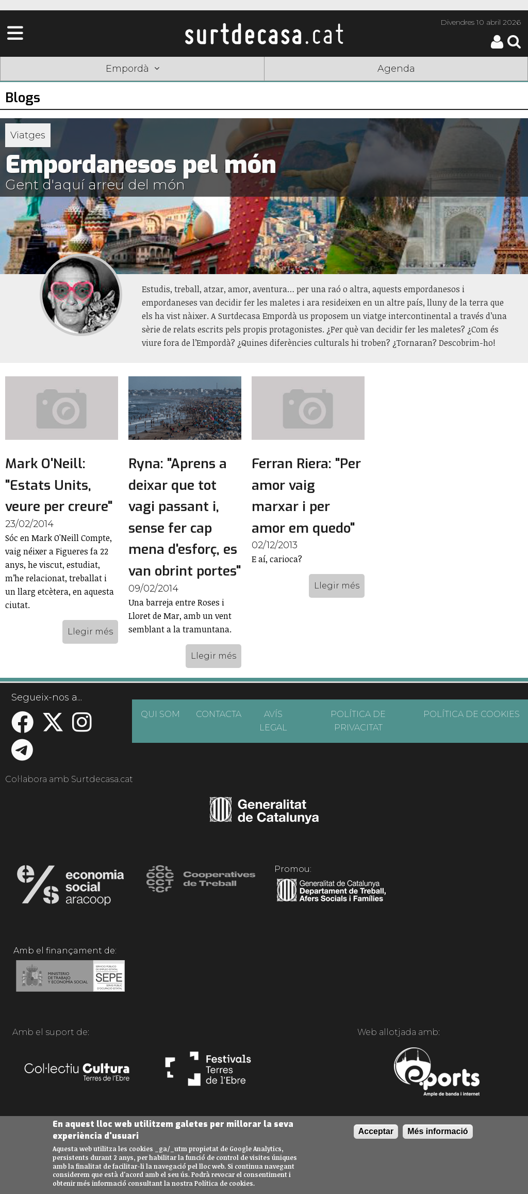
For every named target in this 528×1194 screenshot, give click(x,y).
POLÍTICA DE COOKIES (471, 714)
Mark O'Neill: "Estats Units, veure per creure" (58, 485)
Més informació (437, 1131)
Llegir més (90, 631)
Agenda (396, 68)
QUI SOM (160, 714)
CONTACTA (218, 714)
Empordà (132, 68)
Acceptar (375, 1131)
